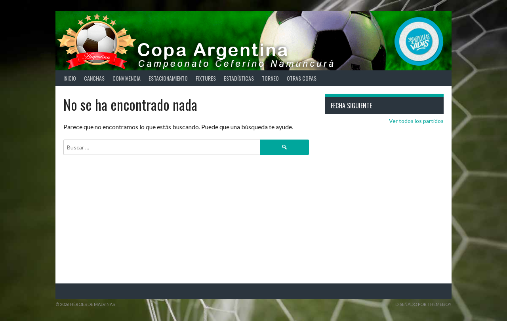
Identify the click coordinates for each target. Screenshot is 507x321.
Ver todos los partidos (416, 120)
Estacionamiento (168, 78)
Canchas (94, 78)
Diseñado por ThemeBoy (423, 304)
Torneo (270, 78)
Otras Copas (301, 78)
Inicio (69, 78)
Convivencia (126, 78)
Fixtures (206, 78)
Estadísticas (239, 78)
